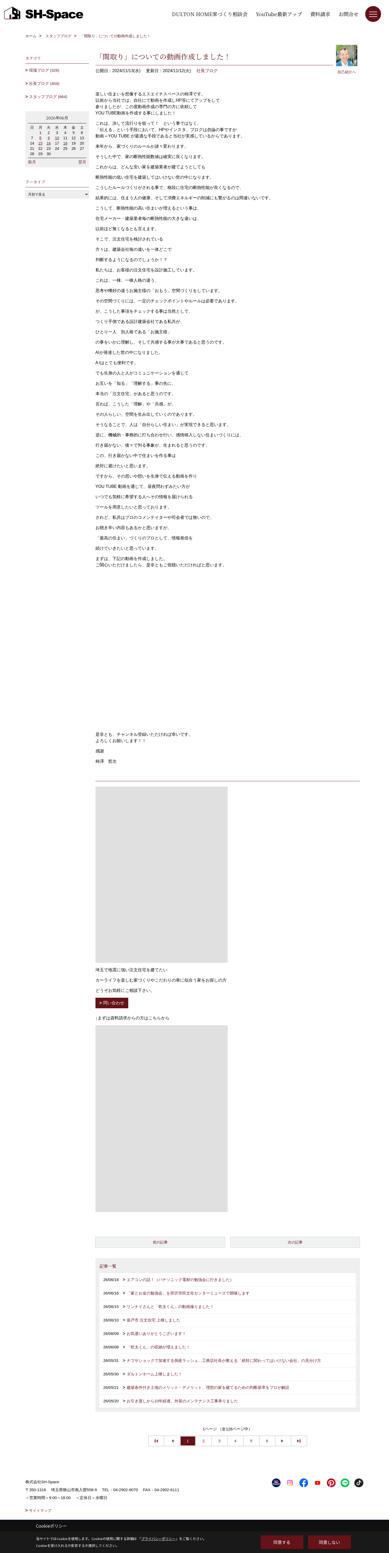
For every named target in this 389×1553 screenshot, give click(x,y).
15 (40, 143)
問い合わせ (113, 1003)
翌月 (82, 162)
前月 (32, 162)
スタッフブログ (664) (48, 96)
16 (49, 143)
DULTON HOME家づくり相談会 (210, 13)
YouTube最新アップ (279, 13)
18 (65, 143)
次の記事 (295, 1242)
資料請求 (320, 13)
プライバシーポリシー (158, 1538)
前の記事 (160, 1242)
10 (57, 138)
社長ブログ (207, 70)
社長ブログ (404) (44, 83)
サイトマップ (40, 1510)
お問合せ (348, 13)
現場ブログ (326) (44, 70)
